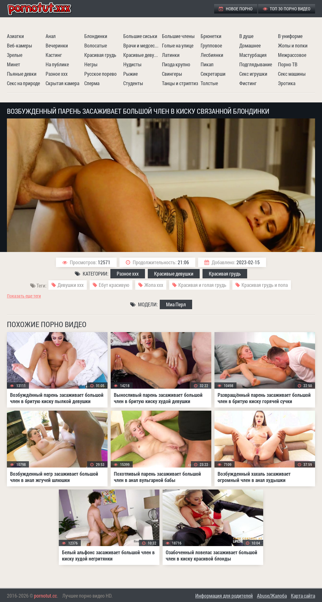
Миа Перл (176, 304)
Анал (51, 36)
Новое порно (236, 9)
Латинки (171, 55)
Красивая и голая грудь (202, 285)
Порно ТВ (287, 64)
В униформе (290, 36)
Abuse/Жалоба (272, 595)
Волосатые (95, 45)
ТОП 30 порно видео (286, 9)
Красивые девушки (141, 55)
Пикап (207, 64)
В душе (246, 36)
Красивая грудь (100, 55)
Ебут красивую (114, 285)
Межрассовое (292, 55)
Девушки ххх (71, 285)
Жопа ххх (153, 285)
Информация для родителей (224, 595)
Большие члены (178, 36)
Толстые (209, 83)
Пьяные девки (21, 73)
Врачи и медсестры (141, 45)
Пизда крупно (176, 64)
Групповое (211, 45)
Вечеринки (57, 45)
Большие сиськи (140, 36)
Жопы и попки (293, 45)
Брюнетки (211, 36)
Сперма (91, 83)
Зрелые (14, 55)
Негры (90, 64)
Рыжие (130, 73)
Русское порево (100, 73)
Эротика (286, 83)
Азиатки (15, 36)
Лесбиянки (212, 55)
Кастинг (54, 55)
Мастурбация (253, 55)
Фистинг (248, 83)
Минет (13, 64)
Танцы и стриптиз (180, 83)
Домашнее (250, 45)
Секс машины (292, 73)
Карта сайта (303, 595)
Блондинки (95, 36)
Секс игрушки (253, 73)
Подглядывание (255, 64)
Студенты (133, 83)
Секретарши (213, 73)
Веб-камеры (19, 45)
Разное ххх (57, 73)
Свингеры (172, 73)
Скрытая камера (62, 83)
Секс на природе (23, 83)
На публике (57, 64)
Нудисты (132, 64)
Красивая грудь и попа (265, 285)
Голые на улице (177, 45)
